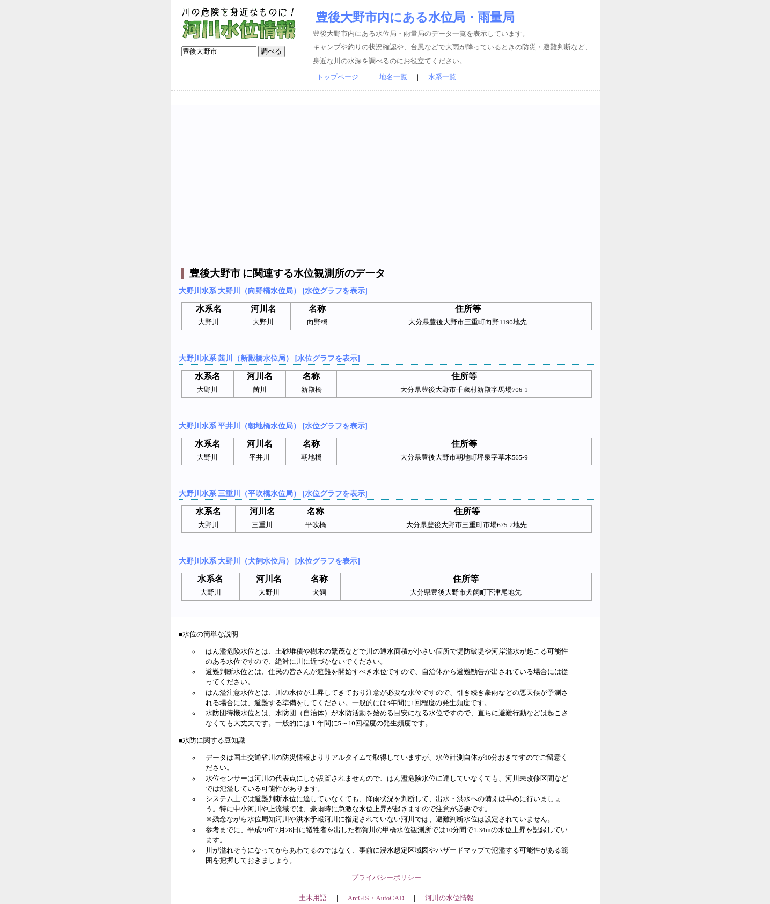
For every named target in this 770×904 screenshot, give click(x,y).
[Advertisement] (386, 180)
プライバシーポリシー (386, 877)
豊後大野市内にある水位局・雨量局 (415, 17)
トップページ (337, 77)
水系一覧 (442, 77)
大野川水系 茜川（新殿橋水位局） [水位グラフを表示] (269, 358)
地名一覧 (393, 77)
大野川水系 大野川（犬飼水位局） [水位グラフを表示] (269, 561)
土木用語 (313, 898)
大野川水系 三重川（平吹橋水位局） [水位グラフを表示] (273, 493)
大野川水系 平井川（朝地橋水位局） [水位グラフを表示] (273, 425)
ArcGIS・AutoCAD (376, 898)
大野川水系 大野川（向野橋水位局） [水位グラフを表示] (273, 290)
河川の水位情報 (449, 898)
